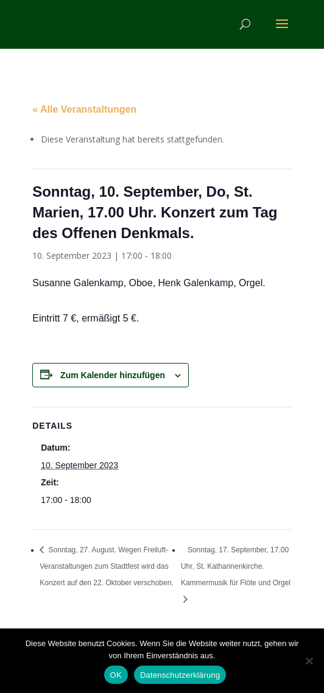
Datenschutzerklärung (180, 675)
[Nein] (309, 661)
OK (116, 675)
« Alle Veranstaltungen (84, 109)
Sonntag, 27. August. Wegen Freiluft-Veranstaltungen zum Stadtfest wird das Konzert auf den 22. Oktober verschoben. (106, 566)
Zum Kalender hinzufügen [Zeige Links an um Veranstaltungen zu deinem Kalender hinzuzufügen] (112, 375)
